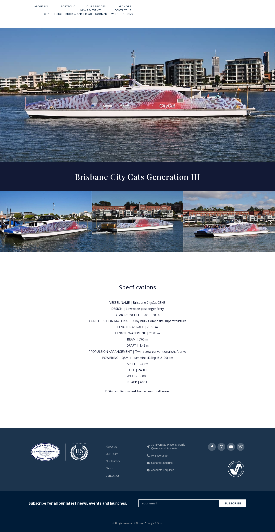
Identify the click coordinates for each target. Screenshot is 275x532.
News (109, 468)
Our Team (112, 454)
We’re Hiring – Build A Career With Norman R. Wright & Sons (198, 16)
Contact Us (232, 12)
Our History (113, 461)
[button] (4, 222)
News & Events (201, 13)
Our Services (144, 13)
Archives (172, 12)
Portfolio (116, 12)
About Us (90, 13)
